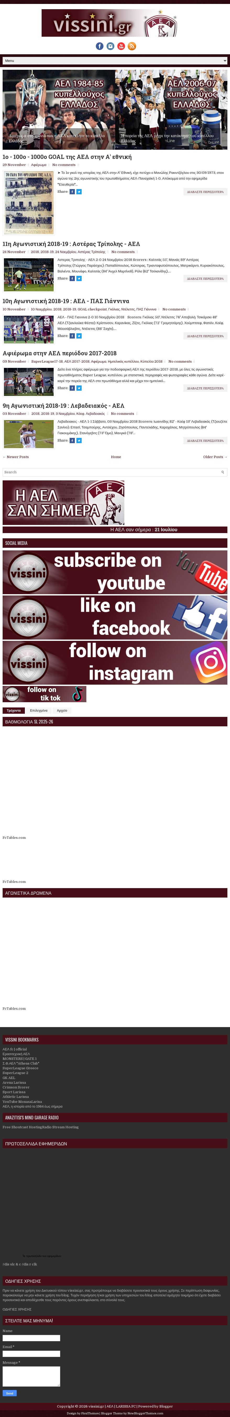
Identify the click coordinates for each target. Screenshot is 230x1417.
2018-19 (47, 252)
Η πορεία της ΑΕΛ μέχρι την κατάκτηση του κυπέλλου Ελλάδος (167, 138)
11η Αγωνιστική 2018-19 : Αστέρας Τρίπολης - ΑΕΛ (71, 244)
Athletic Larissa (16, 1097)
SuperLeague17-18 (47, 361)
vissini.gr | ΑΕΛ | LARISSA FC (112, 1406)
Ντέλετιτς (128, 309)
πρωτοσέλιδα (34, 1256)
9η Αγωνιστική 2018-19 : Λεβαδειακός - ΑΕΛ (64, 405)
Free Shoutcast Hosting (22, 1127)
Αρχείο (62, 710)
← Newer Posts (16, 457)
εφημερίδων (54, 1256)
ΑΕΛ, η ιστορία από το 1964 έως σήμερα (33, 1106)
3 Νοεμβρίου (65, 414)
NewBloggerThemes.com (145, 1413)
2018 (35, 252)
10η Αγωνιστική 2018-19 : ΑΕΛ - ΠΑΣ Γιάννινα (66, 301)
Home (116, 457)
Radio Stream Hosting (60, 1127)
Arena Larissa (14, 1083)
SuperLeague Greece (20, 1068)
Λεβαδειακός (95, 414)
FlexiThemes (90, 1413)
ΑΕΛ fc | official (15, 1049)
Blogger (166, 1406)
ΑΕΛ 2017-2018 (76, 361)
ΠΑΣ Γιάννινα (146, 309)
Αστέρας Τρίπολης (91, 252)
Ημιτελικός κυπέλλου (123, 361)
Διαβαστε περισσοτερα (205, 191)
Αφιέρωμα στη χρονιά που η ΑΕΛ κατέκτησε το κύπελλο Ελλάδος (57, 138)
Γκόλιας (114, 309)
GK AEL (9, 1078)
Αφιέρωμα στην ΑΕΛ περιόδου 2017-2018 (60, 353)
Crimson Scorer (16, 1087)
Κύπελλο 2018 (152, 361)
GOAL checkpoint (92, 309)
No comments (64, 165)
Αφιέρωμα (38, 165)
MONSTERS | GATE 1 (20, 1059)
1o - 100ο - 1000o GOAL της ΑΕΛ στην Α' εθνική (67, 157)
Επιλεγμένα (38, 710)
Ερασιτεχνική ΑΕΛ (16, 1054)
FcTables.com (14, 838)
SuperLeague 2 (15, 1073)
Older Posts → (215, 457)
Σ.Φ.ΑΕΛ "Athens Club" (21, 1063)
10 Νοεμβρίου (41, 309)
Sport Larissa (14, 1092)
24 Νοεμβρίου (65, 252)
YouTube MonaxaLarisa (22, 1102)
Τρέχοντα (14, 710)
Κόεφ (80, 414)
